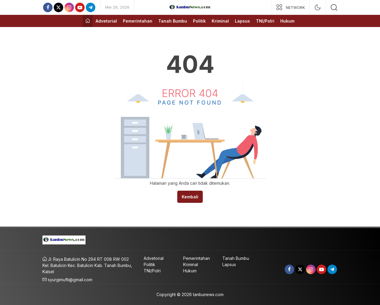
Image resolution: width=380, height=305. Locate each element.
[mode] (317, 7)
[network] (290, 7)
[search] (334, 7)
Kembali (190, 196)
